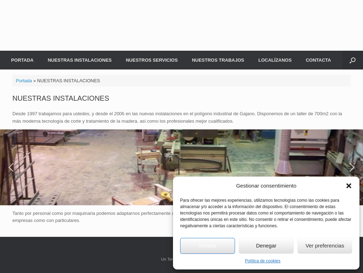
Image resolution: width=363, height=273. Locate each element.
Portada (24, 80)
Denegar (266, 246)
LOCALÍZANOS (275, 60)
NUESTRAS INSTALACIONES (80, 60)
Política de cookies (262, 260)
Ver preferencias (325, 246)
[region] (181, 167)
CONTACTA (318, 60)
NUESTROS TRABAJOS (218, 60)
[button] (348, 185)
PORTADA (22, 60)
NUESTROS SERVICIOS (152, 60)
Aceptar (208, 246)
